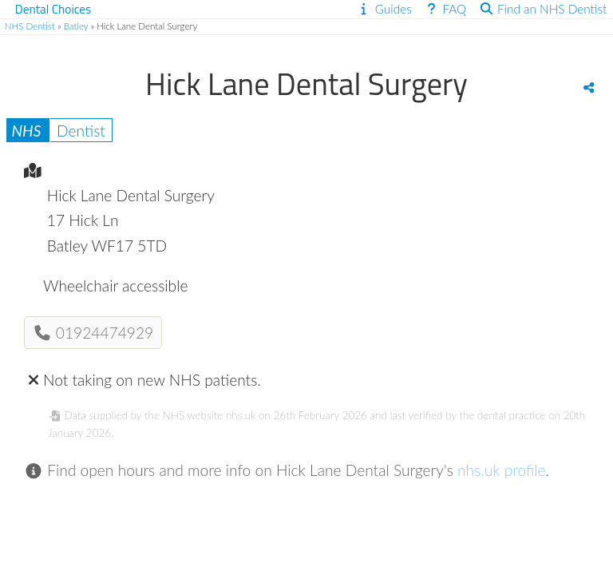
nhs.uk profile (501, 470)
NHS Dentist (30, 26)
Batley (76, 26)
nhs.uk (240, 415)
